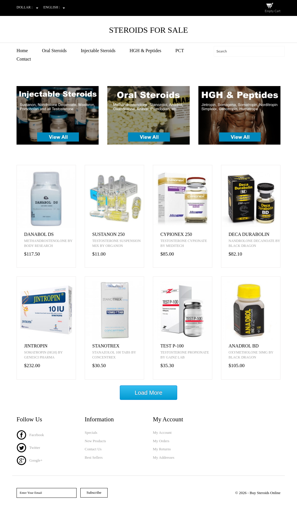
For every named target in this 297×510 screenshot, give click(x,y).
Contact (24, 59)
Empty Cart (272, 11)
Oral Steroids (54, 50)
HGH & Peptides (145, 50)
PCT (179, 50)
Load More (148, 392)
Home (22, 50)
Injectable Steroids (98, 50)
